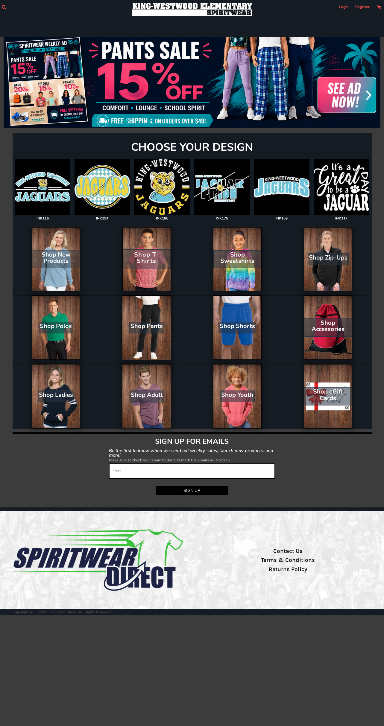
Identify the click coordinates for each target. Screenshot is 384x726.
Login (343, 6)
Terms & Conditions (288, 560)
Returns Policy (288, 569)
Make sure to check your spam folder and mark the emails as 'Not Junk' (170, 460)
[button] (3, 7)
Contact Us (288, 551)
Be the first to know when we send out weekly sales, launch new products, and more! (191, 452)
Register (362, 6)
